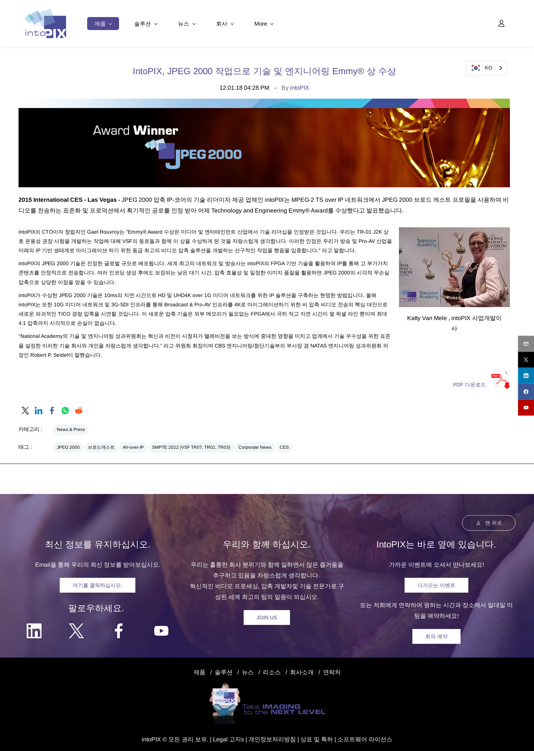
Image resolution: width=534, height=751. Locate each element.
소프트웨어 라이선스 (364, 737)
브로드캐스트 (101, 445)
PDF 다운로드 (469, 383)
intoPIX (299, 86)
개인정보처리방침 (272, 737)
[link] (25, 409)
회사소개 (302, 670)
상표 (306, 737)
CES (284, 445)
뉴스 (248, 670)
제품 (199, 670)
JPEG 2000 (68, 445)
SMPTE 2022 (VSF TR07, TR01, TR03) (191, 445)
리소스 (272, 670)
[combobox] (486, 68)
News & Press (71, 428)
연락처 (332, 670)
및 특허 (322, 737)
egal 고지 (228, 737)
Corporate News (254, 445)
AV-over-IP (133, 445)
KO (481, 67)
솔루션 (224, 670)
